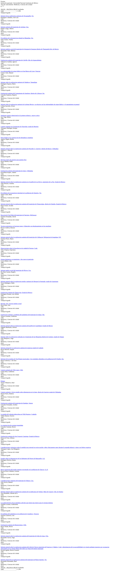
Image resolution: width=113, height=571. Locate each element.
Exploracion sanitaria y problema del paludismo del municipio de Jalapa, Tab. (23, 314)
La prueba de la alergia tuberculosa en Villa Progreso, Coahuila (18, 414)
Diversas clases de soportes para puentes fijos (13, 160)
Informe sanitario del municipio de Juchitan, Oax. (15, 27)
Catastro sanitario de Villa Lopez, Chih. (12, 370)
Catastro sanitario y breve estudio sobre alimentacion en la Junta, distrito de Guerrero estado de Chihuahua (31, 392)
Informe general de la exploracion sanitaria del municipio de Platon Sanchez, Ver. (24, 559)
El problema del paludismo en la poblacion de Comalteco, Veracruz (20, 514)
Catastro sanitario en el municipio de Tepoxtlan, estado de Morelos (19, 126)
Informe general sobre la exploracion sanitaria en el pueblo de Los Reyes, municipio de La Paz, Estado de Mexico (33, 182)
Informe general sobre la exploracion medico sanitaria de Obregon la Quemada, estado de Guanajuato (29, 281)
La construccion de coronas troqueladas (12, 425)
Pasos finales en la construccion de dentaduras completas (17, 137)
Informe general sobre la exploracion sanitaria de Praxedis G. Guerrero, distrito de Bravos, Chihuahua (29, 148)
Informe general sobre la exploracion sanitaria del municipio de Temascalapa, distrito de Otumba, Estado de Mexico (33, 204)
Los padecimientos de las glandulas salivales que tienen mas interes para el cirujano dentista (27, 503)
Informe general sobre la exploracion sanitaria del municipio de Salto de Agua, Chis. (24, 536)
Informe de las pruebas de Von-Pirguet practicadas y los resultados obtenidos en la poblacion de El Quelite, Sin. (32, 359)
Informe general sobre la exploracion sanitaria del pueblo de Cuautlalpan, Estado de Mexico (27, 326)
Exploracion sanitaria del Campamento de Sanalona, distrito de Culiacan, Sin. (23, 93)
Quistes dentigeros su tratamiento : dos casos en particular (17, 259)
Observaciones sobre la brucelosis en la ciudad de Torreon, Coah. (19, 248)
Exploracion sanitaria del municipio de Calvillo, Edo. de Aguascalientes (21, 60)
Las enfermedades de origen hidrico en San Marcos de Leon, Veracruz (20, 71)
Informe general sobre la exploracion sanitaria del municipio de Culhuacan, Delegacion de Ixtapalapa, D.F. (31, 237)
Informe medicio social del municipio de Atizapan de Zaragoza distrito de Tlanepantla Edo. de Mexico (30, 49)
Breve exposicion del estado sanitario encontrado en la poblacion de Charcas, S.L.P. (24, 469)
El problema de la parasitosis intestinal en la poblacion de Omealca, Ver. (21, 193)
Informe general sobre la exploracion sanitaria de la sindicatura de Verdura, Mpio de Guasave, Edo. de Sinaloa (32, 491)
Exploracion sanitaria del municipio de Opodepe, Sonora (17, 403)
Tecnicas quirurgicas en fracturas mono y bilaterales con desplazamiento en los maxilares (26, 226)
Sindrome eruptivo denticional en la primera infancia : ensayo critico (20, 115)
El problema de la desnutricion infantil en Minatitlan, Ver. (17, 38)
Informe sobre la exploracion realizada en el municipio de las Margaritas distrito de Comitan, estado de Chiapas (32, 337)
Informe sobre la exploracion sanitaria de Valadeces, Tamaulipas (19, 82)
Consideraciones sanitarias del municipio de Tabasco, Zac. (17, 480)
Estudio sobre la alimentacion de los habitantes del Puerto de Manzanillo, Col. (23, 458)
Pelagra (3, 381)
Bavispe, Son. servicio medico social (11, 303)
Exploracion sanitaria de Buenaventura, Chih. (13, 525)
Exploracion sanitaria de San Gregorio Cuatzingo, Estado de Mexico (20, 436)
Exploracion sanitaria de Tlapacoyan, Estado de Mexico (16, 292)
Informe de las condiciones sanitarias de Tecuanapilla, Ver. (17, 16)
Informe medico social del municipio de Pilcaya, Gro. (16, 270)
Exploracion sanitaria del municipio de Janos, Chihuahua (17, 171)
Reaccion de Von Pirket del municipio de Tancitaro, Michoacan (18, 215)
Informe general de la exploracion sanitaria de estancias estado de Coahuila (22, 348)
